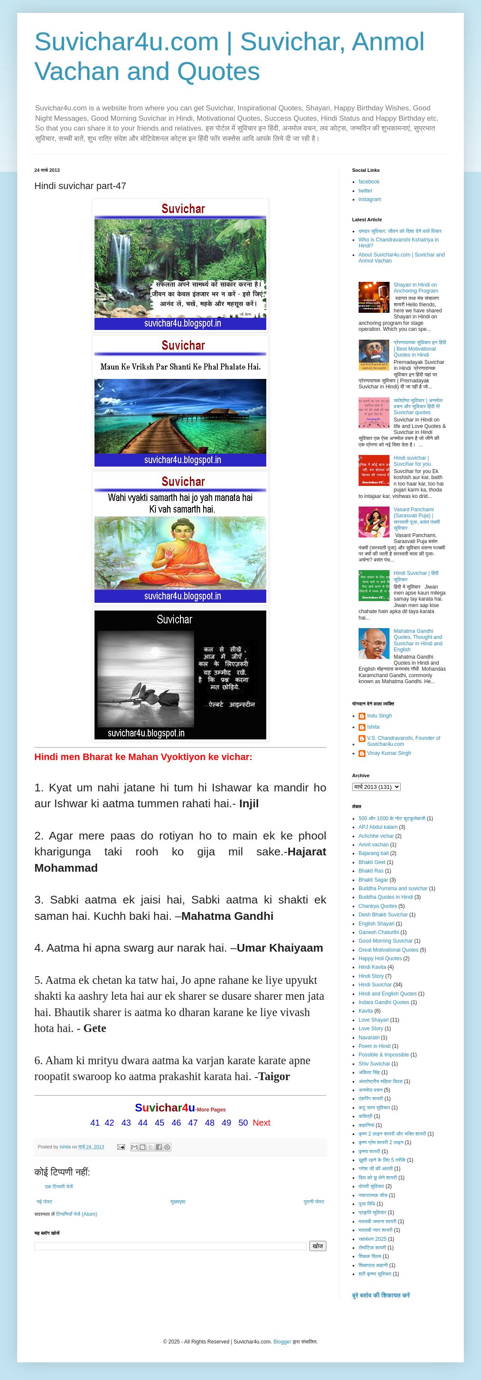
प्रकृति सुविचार (373, 1212)
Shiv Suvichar (374, 1064)
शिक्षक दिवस (370, 1256)
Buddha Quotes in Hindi (386, 897)
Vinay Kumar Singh (389, 753)
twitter (365, 191)
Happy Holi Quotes (380, 959)
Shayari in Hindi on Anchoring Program (416, 288)
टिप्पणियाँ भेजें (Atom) (76, 1214)
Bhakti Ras (371, 871)
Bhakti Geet (372, 862)
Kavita (366, 1011)
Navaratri (369, 1038)
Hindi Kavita (372, 967)
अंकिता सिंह (369, 1072)
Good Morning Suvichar (386, 941)
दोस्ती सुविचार (371, 1186)
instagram (370, 199)
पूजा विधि (367, 1204)
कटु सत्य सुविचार (374, 1108)
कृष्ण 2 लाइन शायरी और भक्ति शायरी (392, 1134)
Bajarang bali (374, 853)
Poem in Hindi (375, 1046)
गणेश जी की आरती (376, 1169)
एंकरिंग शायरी (371, 1099)
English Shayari (376, 924)
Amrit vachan (374, 845)
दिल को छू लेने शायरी (378, 1178)
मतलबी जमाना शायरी (377, 1221)
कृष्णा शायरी (369, 1151)
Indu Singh (379, 716)
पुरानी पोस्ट (314, 1202)
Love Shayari (374, 1020)
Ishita (373, 727)
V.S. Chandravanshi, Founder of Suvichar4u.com (403, 741)
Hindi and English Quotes (388, 994)
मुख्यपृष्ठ (177, 1202)
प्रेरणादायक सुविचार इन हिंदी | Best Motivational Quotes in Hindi (420, 348)
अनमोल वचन (371, 1090)
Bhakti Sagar (373, 880)
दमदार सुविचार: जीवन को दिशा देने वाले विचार (400, 231)
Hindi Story (371, 976)
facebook (369, 182)
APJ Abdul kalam (378, 827)
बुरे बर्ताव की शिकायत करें (381, 1295)
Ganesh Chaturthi (379, 932)
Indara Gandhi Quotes (384, 1002)
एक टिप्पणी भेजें (59, 1187)
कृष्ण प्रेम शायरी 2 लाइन (381, 1142)
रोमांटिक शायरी (372, 1248)
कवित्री (365, 1116)
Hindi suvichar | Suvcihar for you (412, 461)
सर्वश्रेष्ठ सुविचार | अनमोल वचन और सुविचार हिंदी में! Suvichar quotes (418, 406)
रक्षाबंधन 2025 (373, 1239)
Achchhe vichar (376, 836)
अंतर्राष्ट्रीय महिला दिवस (380, 1081)
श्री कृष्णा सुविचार (375, 1274)
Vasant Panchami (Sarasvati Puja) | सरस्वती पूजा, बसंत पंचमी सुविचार (417, 519)
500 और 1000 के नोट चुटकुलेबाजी (392, 818)
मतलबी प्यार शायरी (376, 1230)
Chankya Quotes (378, 906)
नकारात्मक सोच (373, 1195)
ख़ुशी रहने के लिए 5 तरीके (382, 1160)
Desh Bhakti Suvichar (383, 915)
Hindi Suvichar (375, 985)
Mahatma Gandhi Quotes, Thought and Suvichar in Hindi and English (418, 640)
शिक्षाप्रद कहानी (373, 1265)
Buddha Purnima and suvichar (393, 888)
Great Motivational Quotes (388, 950)
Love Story (371, 1029)
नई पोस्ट (44, 1202)
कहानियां (366, 1125)
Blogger (282, 1342)
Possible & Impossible (384, 1055)
